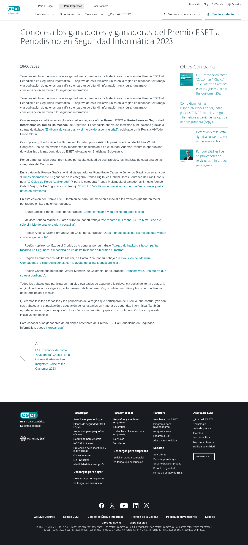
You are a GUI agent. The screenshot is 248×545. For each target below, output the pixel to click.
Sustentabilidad (202, 437)
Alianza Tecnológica (165, 440)
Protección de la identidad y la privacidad (89, 449)
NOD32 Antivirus (83, 443)
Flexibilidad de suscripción (89, 464)
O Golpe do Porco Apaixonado (48, 181)
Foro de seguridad (164, 468)
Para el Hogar (45, 6)
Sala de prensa (202, 428)
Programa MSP (162, 431)
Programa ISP (161, 435)
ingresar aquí (55, 327)
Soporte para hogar (164, 459)
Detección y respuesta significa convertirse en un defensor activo (211, 137)
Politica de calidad (204, 446)
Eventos (198, 433)
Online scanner (82, 455)
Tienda (217, 4)
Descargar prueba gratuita (88, 478)
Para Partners (100, 6)
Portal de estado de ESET (168, 472)
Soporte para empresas (167, 463)
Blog (206, 4)
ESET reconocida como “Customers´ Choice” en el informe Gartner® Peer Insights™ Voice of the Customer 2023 (212, 84)
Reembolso (203, 456)
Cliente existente (220, 14)
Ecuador (234, 4)
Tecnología (199, 423)
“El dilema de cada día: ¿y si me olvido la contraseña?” (81, 129)
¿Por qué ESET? (119, 14)
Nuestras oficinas (30, 425)
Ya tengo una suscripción (88, 483)
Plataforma (42, 14)
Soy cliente (159, 454)
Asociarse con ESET (165, 419)
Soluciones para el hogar (88, 419)
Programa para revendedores (162, 425)
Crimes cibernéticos (34, 177)
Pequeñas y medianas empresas (126, 421)
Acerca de (194, 4)
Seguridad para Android (87, 438)
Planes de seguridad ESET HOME (89, 425)
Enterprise (119, 426)
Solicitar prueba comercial (128, 457)
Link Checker (81, 459)
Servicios (91, 14)
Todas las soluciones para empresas (128, 433)
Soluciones (67, 14)
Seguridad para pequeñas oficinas (88, 433)
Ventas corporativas (179, 14)
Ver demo (119, 443)
